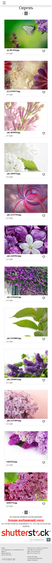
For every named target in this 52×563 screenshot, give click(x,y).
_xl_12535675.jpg (13, 91)
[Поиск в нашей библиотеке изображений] (15, 540)
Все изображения (37, 540)
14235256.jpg (11, 462)
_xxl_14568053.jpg (13, 379)
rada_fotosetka (32, 556)
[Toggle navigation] (4, 3)
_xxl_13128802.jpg (13, 338)
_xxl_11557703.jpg (13, 215)
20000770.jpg (11, 503)
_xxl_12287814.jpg (13, 256)
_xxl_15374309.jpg (13, 420)
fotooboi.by (34, 560)
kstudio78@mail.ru (37, 558)
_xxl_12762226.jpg (13, 297)
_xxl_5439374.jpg (13, 173)
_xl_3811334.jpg (12, 50)
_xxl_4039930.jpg (13, 132)
